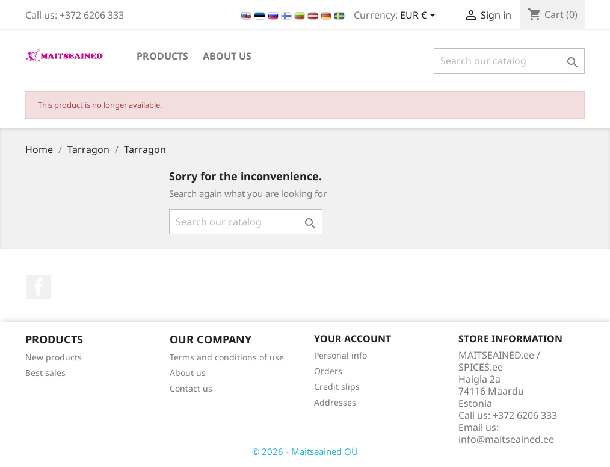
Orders (328, 371)
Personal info (340, 355)
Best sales (45, 372)
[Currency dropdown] (420, 16)
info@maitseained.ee (506, 439)
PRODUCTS (162, 56)
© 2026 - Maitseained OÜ (305, 451)
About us (227, 56)
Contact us (191, 388)
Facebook (38, 287)
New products (53, 357)
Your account (352, 338)
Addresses (335, 402)
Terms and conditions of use (227, 357)
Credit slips (337, 386)
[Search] (509, 61)
